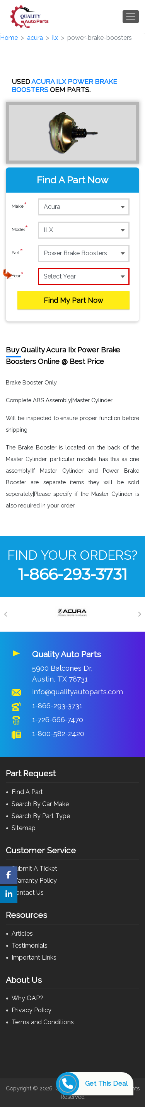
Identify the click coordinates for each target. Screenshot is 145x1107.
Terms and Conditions (43, 1022)
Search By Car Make (40, 804)
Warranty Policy (34, 880)
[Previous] (6, 614)
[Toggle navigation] (131, 16)
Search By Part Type (41, 816)
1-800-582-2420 (58, 733)
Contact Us (28, 892)
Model (20, 230)
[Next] (139, 614)
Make (19, 206)
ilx (55, 37)
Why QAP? (27, 998)
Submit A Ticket (34, 868)
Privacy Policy (31, 1010)
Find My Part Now (73, 300)
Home (9, 37)
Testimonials (30, 945)
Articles (22, 933)
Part (17, 253)
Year (18, 276)
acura (35, 37)
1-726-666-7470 (57, 719)
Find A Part (27, 792)
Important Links (34, 957)
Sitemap (24, 828)
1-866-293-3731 (72, 574)
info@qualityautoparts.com (77, 691)
